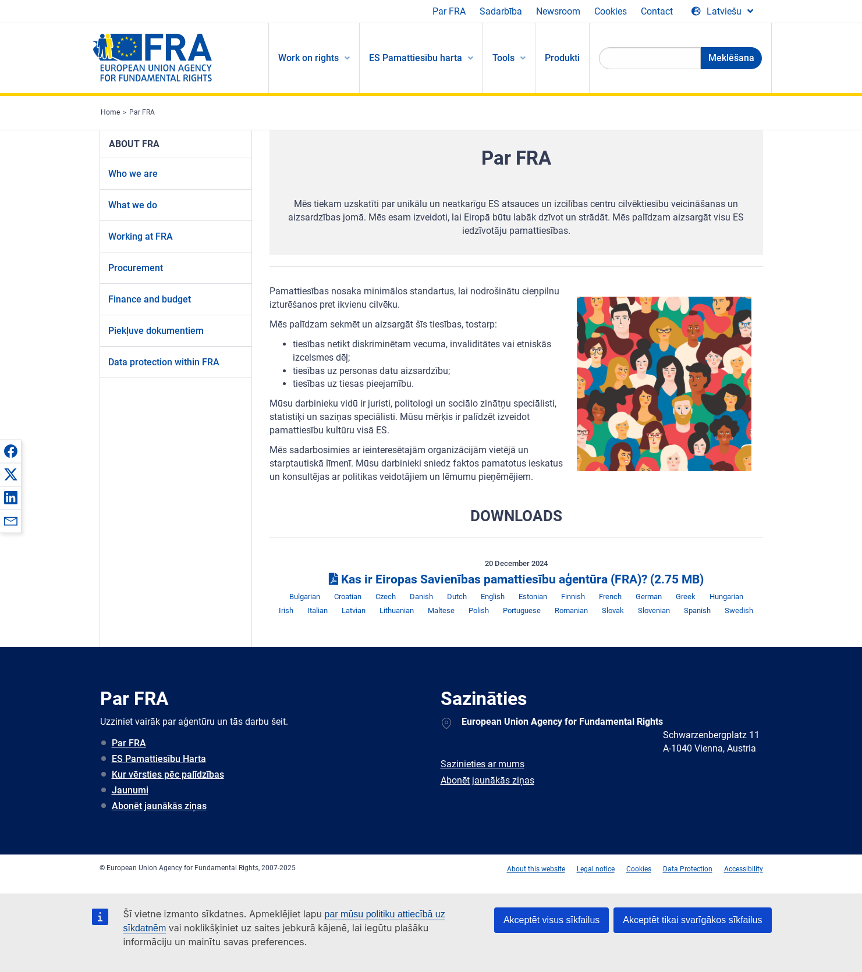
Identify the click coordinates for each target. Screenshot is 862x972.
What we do (132, 205)
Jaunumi (130, 790)
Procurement (135, 267)
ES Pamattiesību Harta (159, 758)
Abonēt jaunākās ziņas (159, 805)
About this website (536, 869)
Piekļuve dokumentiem (156, 330)
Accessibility (743, 869)
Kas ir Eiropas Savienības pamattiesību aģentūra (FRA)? (516, 579)
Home (110, 112)
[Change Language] (722, 11)
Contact (657, 11)
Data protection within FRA (163, 362)
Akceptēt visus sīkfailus (551, 920)
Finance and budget (149, 299)
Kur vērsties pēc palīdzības (168, 774)
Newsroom (558, 11)
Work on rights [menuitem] (308, 57)
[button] (10, 450)
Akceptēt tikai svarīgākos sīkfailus (692, 920)
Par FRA (449, 11)
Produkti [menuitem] (562, 57)
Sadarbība (501, 11)
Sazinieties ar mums (482, 764)
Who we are (133, 173)
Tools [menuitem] (503, 57)
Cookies (610, 11)
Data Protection (687, 869)
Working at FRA (140, 236)
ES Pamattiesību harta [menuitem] (415, 57)
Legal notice (596, 869)
